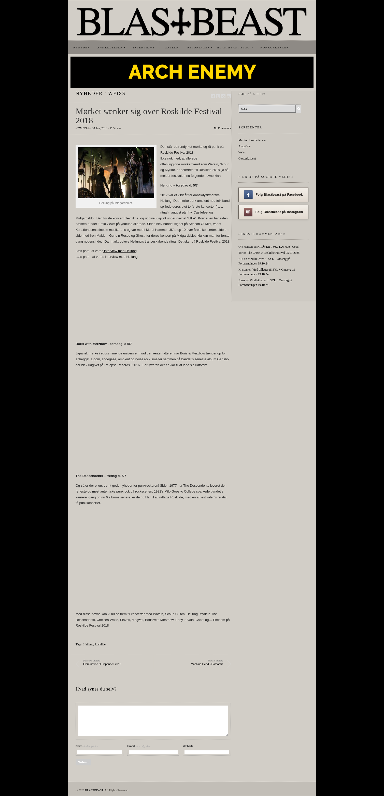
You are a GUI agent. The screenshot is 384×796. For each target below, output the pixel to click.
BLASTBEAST (94, 790)
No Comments (222, 128)
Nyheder (81, 47)
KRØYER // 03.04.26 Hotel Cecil (277, 246)
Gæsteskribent (247, 158)
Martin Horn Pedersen (252, 140)
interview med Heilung (120, 251)
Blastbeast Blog (233, 47)
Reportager (198, 47)
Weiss (116, 93)
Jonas (241, 280)
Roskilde (100, 644)
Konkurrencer (274, 47)
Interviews (143, 47)
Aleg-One (244, 146)
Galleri (172, 47)
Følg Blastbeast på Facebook (273, 194)
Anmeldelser (110, 47)
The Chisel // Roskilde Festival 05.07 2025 (273, 253)
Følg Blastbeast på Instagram (273, 212)
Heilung (88, 644)
